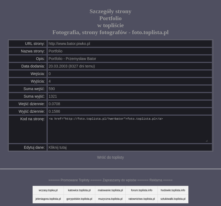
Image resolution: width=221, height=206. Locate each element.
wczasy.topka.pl (48, 190)
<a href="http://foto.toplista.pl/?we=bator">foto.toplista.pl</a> (128, 129)
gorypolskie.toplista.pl (79, 198)
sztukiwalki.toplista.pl (172, 198)
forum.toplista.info (141, 190)
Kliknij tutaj (58, 147)
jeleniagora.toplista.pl (48, 198)
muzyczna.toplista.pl (110, 198)
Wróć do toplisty (110, 157)
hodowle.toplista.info (173, 190)
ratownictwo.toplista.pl (141, 198)
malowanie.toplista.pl (110, 190)
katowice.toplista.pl (79, 190)
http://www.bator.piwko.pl (69, 43)
